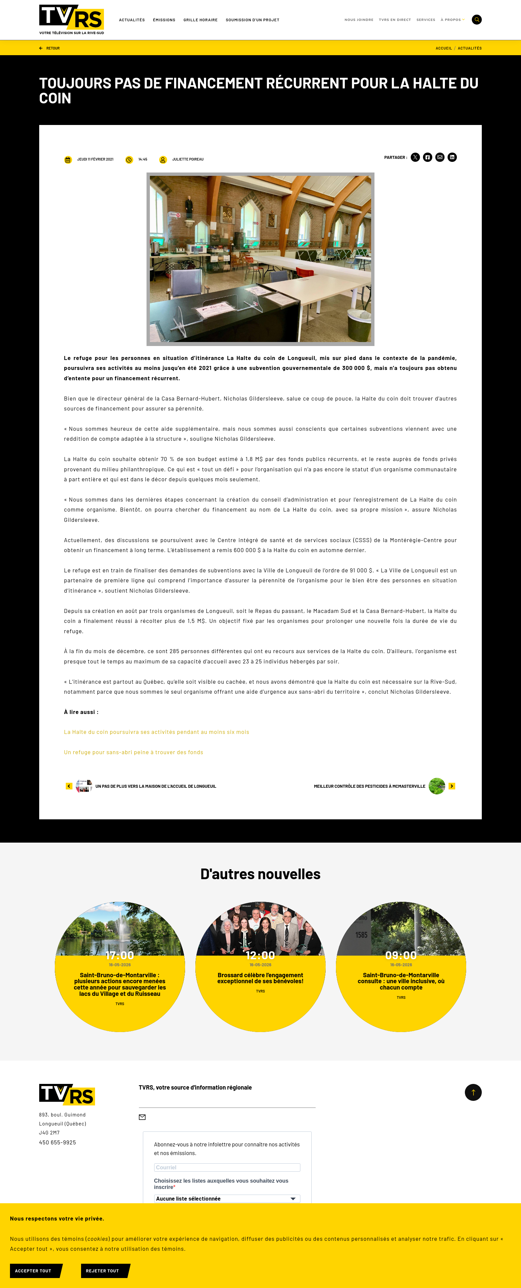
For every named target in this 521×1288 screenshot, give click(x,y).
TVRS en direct (395, 20)
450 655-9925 (57, 1142)
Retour (49, 48)
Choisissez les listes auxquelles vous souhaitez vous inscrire (221, 1184)
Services (426, 20)
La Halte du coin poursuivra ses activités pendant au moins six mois (157, 731)
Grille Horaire (200, 19)
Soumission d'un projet (253, 19)
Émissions (164, 19)
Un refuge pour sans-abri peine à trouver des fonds (134, 752)
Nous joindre (359, 20)
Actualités (132, 19)
